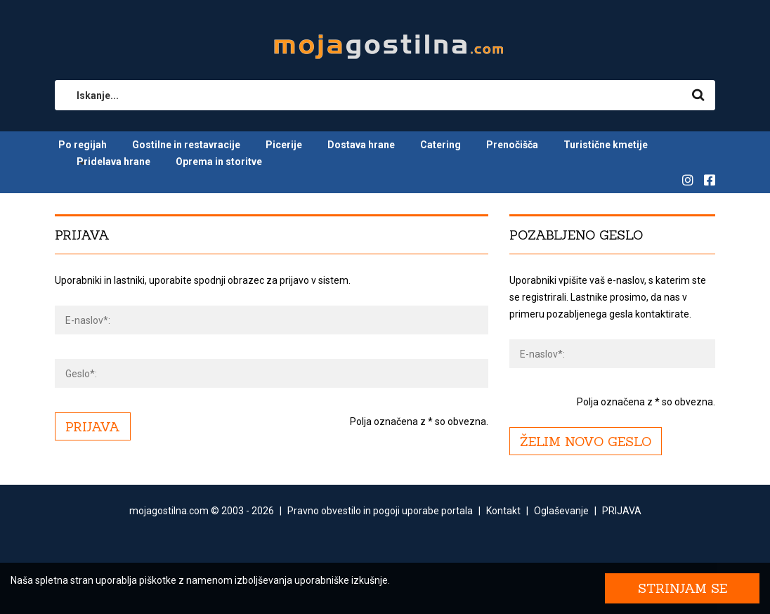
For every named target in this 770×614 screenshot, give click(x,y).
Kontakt (503, 510)
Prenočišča (512, 144)
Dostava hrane (361, 144)
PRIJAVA (621, 510)
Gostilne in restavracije (186, 144)
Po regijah (82, 144)
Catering (440, 144)
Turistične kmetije (605, 144)
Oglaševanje (561, 510)
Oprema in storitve (219, 161)
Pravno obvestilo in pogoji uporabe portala (380, 510)
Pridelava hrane (113, 161)
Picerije (284, 144)
